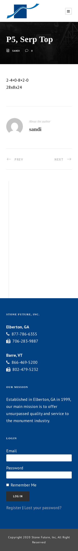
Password (14, 468)
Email (11, 451)
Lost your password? (42, 507)
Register (13, 507)
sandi (16, 50)
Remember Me (23, 485)
